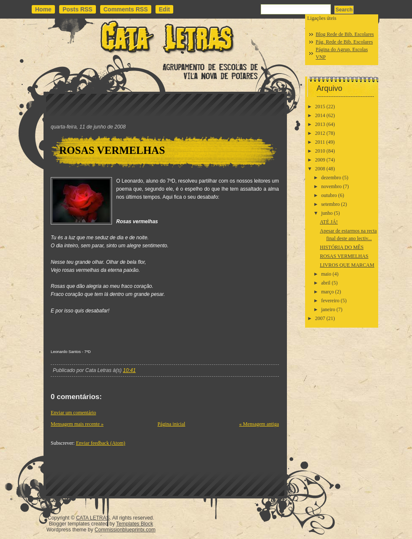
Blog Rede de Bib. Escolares (345, 34)
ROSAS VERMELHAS (112, 150)
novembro (331, 186)
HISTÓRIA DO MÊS (341, 247)
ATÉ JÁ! (329, 222)
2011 (320, 142)
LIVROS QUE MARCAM (347, 265)
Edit (164, 9)
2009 (320, 160)
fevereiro (330, 301)
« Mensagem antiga (259, 424)
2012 (320, 133)
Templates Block (134, 524)
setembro (330, 204)
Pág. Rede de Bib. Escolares (344, 42)
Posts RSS (78, 9)
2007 (320, 318)
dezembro (331, 178)
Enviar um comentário (73, 413)
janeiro (328, 309)
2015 (320, 106)
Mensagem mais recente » (77, 424)
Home (43, 9)
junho (327, 213)
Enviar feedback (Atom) (101, 443)
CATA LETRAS (93, 518)
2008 (320, 169)
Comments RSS (126, 9)
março (327, 292)
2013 (320, 124)
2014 (320, 115)
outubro (329, 195)
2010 (320, 151)
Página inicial (172, 424)
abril (325, 283)
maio (326, 274)
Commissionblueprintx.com (125, 530)
